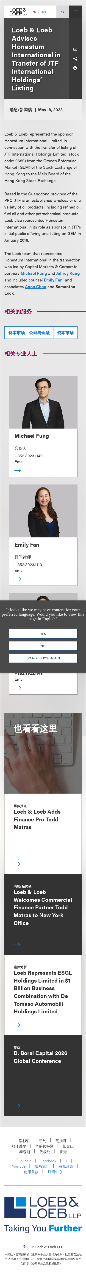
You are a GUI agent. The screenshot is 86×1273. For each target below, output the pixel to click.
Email (19, 461)
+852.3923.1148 (28, 673)
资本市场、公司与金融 (29, 332)
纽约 (42, 1140)
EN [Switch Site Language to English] (34, 12)
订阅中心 (55, 1171)
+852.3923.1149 (28, 455)
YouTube (18, 1166)
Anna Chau (35, 286)
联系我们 (42, 1166)
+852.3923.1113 (28, 564)
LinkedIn (24, 1160)
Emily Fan (53, 280)
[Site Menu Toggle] (75, 12)
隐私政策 (65, 1166)
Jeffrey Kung (68, 273)
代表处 (44, 1151)
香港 (63, 1151)
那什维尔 (18, 1146)
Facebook (48, 1160)
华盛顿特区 (44, 1146)
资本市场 (65, 332)
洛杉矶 (24, 1140)
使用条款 (31, 1171)
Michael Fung (34, 273)
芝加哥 (61, 1140)
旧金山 (68, 1146)
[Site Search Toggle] (62, 12)
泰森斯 (24, 1151)
